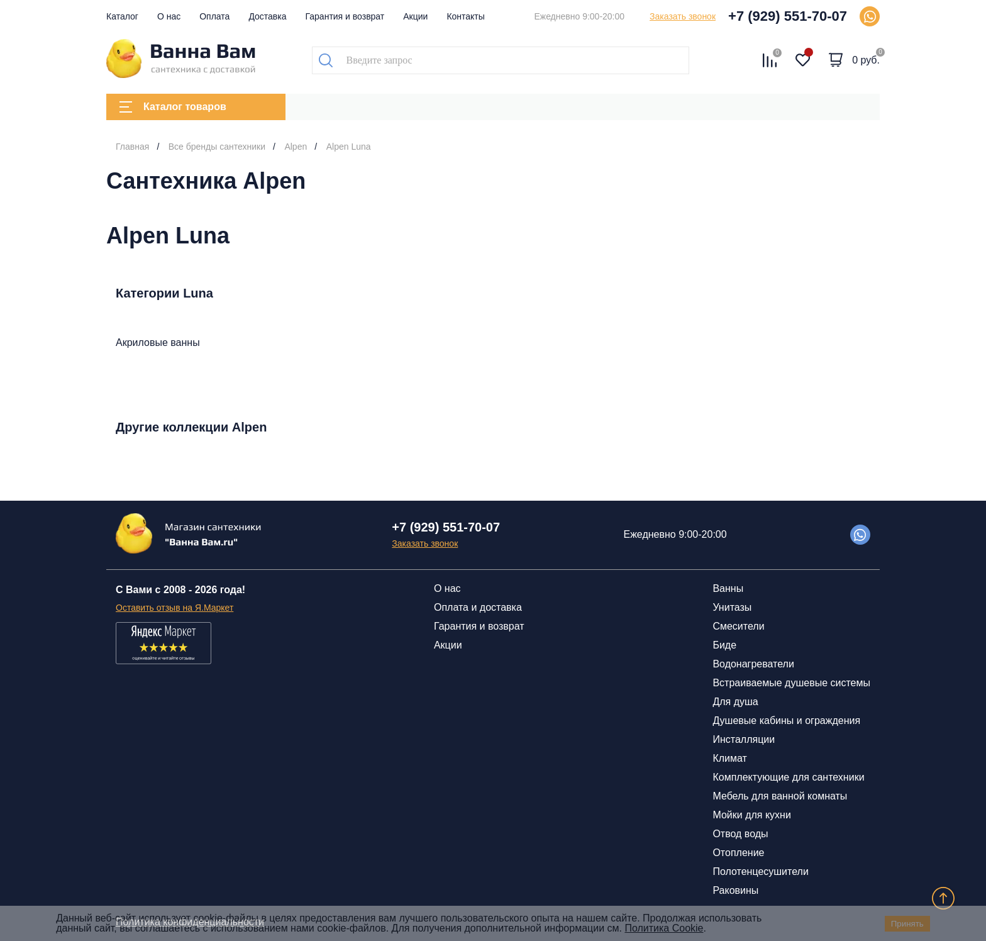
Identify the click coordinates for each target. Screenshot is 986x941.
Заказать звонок (683, 16)
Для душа (735, 701)
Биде (724, 645)
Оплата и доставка (478, 607)
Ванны (727, 588)
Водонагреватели (753, 664)
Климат (729, 758)
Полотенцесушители (760, 871)
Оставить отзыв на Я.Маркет (174, 608)
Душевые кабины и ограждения (786, 720)
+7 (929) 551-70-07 (787, 16)
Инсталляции (743, 739)
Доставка (267, 16)
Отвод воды (740, 833)
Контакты (465, 16)
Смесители (738, 626)
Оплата (214, 16)
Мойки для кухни (751, 815)
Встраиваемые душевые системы (791, 682)
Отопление (738, 852)
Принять (907, 923)
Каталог (122, 16)
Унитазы (731, 607)
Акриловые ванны (158, 342)
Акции (415, 16)
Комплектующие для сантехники (788, 777)
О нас (168, 16)
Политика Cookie (663, 928)
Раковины (735, 890)
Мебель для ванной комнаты (779, 796)
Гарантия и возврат (345, 16)
